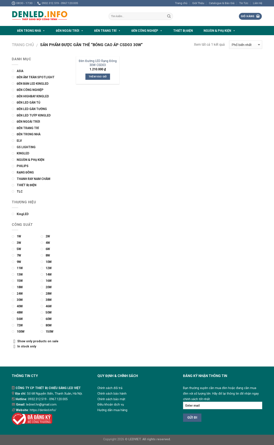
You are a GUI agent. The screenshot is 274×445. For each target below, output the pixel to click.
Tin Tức (243, 3)
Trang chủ (181, 3)
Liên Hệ (257, 3)
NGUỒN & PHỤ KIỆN (219, 30)
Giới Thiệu (198, 3)
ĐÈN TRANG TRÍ (107, 30)
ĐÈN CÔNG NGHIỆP (146, 30)
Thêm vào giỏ (98, 76)
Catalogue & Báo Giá (221, 3)
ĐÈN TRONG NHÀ (31, 30)
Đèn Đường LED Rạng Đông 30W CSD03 (98, 63)
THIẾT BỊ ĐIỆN (183, 30)
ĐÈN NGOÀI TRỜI (69, 30)
